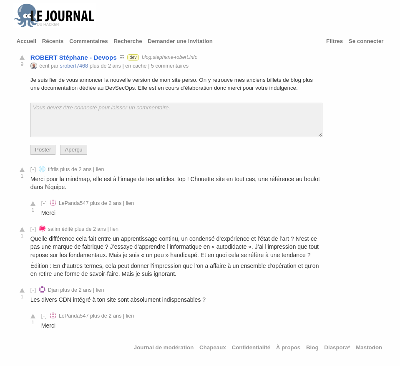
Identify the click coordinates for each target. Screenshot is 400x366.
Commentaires (88, 41)
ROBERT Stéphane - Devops (73, 57)
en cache (135, 66)
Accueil (26, 41)
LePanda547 (74, 203)
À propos (288, 347)
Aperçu (73, 149)
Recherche (127, 41)
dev (132, 57)
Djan (53, 290)
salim (54, 229)
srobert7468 (74, 66)
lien (100, 169)
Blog (312, 347)
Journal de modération (164, 347)
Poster (43, 149)
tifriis (53, 169)
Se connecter (366, 41)
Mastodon (369, 347)
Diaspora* (337, 347)
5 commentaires (170, 66)
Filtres (334, 41)
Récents (53, 41)
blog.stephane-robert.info (169, 57)
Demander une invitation (180, 41)
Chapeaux (212, 347)
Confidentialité (251, 347)
